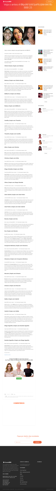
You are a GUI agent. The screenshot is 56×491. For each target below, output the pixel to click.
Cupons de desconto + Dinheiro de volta (9, 477)
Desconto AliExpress (6, 483)
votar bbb (9, 354)
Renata (44, 140)
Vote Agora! (19, 378)
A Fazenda (21, 476)
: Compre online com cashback (10, 476)
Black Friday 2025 (5, 484)
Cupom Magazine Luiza (6, 482)
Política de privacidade (49, 489)
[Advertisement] (28, 17)
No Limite (21, 478)
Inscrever (37, 442)
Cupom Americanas (6, 481)
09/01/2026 (45, 34)
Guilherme (44, 108)
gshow (14, 394)
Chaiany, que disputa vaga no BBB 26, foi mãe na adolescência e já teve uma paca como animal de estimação (48, 52)
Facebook (39, 461)
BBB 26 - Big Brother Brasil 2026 (25, 472)
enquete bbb (6, 354)
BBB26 (21, 474)
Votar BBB (50, 1)
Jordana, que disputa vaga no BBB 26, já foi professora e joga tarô (48, 68)
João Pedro (44, 134)
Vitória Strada (45, 146)
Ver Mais (46, 101)
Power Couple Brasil (23, 470)
